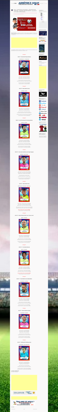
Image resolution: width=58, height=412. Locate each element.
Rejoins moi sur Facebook (15, 3)
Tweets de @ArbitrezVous (41, 63)
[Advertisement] (24, 43)
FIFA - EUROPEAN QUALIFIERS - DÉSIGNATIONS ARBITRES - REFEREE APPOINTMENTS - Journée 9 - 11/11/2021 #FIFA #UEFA (25, 10)
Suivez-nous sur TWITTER (14, 3)
